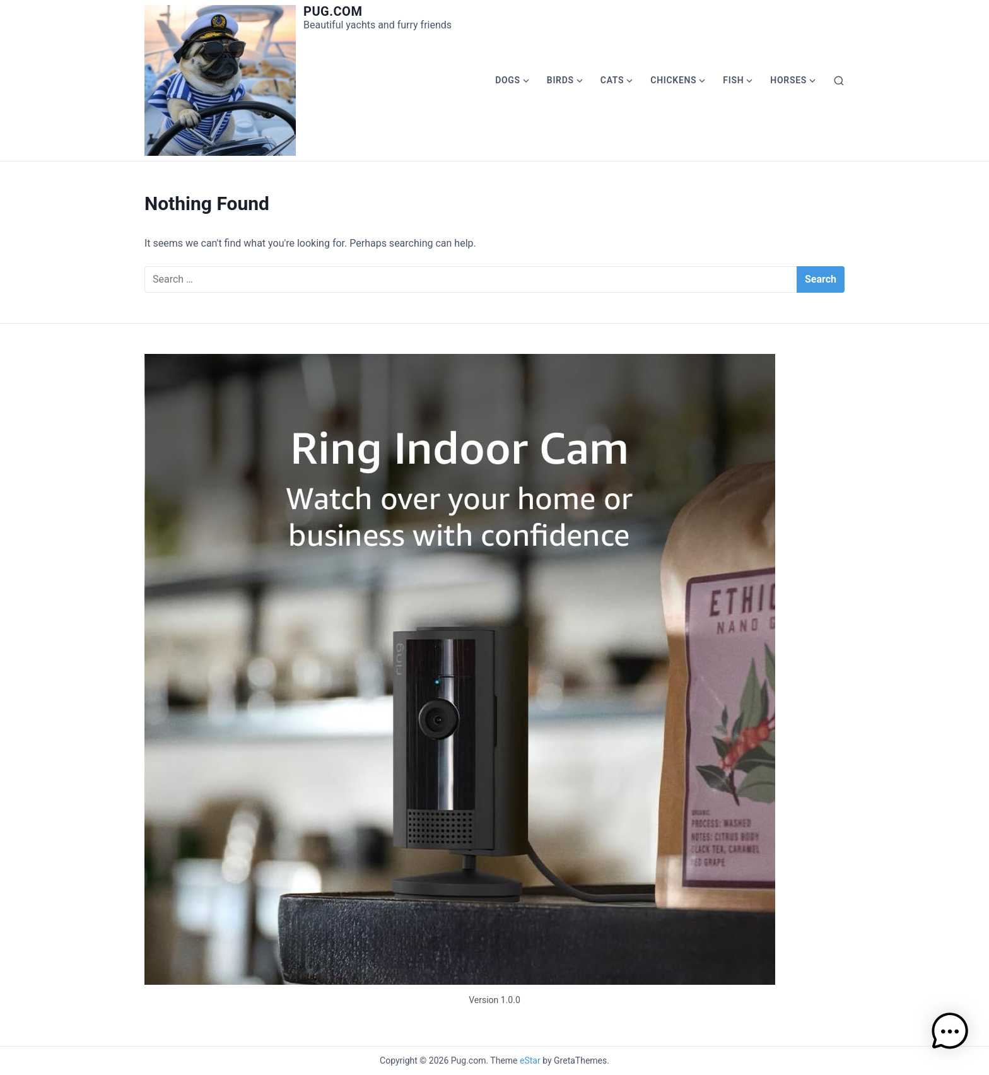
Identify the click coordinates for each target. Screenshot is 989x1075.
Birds (560, 80)
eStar (530, 1060)
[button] (950, 1033)
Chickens (673, 80)
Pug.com (332, 11)
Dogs (507, 80)
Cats (612, 80)
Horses (788, 80)
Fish (733, 80)
